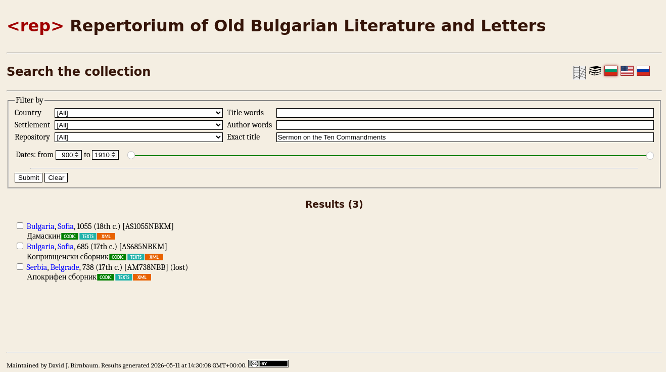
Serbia (37, 267)
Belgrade (65, 267)
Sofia (66, 226)
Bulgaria (41, 226)
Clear (56, 177)
